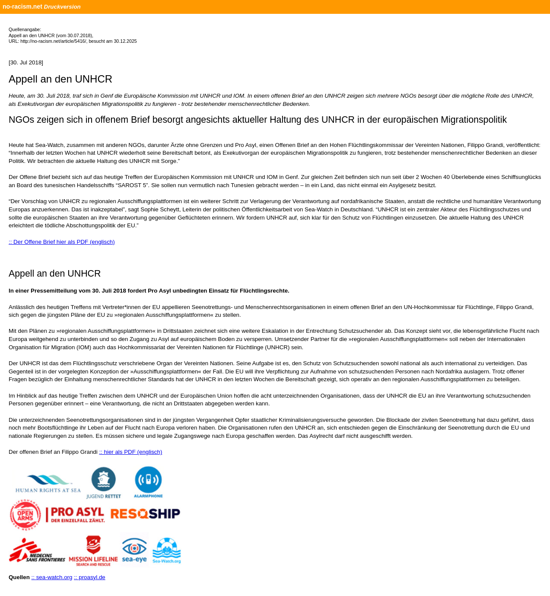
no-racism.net (22, 6)
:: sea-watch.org (52, 577)
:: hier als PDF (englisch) (130, 452)
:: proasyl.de (89, 577)
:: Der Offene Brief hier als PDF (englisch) (62, 242)
